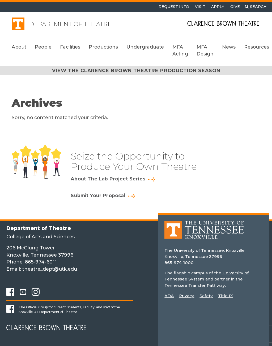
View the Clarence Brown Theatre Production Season (136, 70)
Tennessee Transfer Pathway (194, 285)
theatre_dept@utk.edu (49, 269)
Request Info (174, 6)
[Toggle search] (256, 7)
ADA (169, 295)
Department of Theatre (70, 24)
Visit (200, 6)
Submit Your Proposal (98, 195)
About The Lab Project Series (108, 178)
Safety (206, 295)
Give (235, 6)
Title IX (225, 295)
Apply (217, 6)
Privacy (186, 295)
